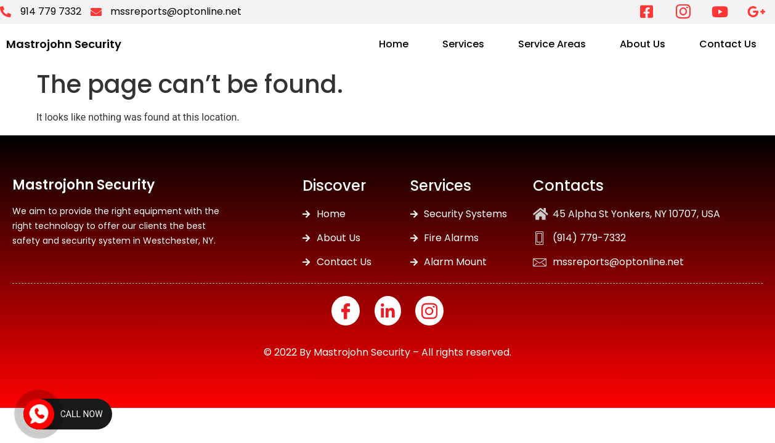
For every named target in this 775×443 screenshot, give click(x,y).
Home (393, 44)
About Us (642, 44)
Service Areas (552, 44)
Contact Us (728, 44)
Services (463, 44)
